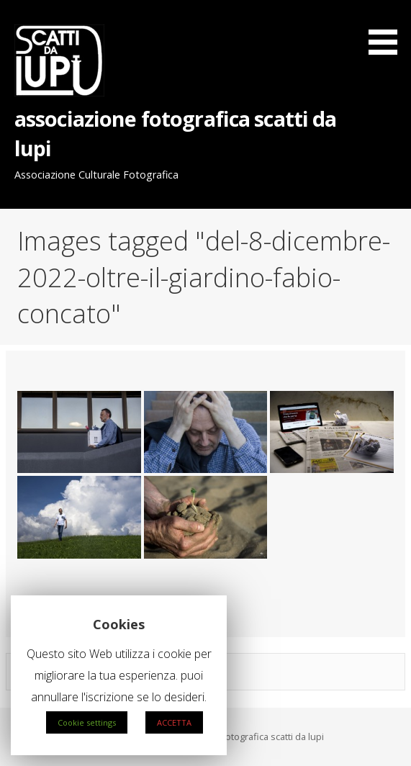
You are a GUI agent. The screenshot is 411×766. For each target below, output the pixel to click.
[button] (388, 30)
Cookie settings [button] (87, 722)
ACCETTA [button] (174, 722)
